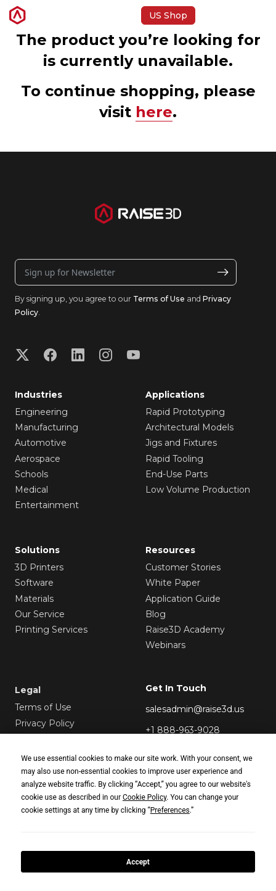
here (154, 112)
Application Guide (183, 598)
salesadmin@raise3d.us (194, 709)
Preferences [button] (170, 810)
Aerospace (37, 458)
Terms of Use (159, 298)
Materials (34, 598)
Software (34, 582)
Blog (155, 614)
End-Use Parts (176, 474)
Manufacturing (46, 427)
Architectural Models (189, 427)
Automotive (41, 442)
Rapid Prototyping (185, 411)
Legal (28, 690)
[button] (259, 16)
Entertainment (47, 505)
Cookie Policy (144, 797)
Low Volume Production (197, 489)
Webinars (165, 645)
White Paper (172, 582)
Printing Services (51, 629)
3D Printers (39, 567)
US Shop (168, 15)
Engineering (41, 411)
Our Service (40, 614)
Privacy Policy (45, 723)
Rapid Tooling (174, 458)
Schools (31, 474)
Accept (138, 862)
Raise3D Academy (185, 629)
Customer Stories (183, 567)
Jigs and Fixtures (181, 442)
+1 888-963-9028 (182, 730)
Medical (31, 489)
